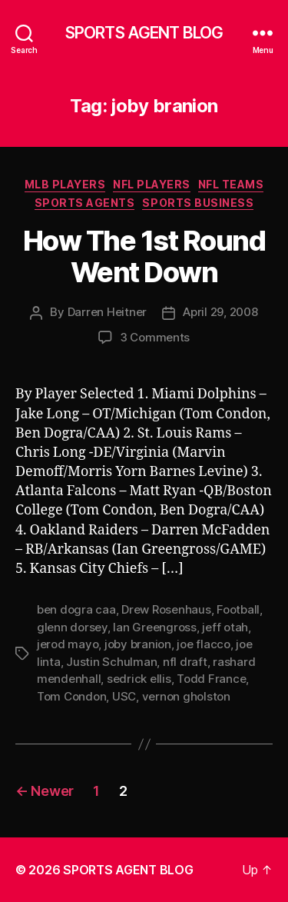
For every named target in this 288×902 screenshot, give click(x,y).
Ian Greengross (154, 627)
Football (238, 609)
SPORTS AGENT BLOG (144, 33)
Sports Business (197, 202)
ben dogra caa (76, 609)
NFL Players (151, 184)
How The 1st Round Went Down (144, 256)
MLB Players (65, 184)
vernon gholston (186, 696)
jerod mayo (67, 644)
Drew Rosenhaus (165, 609)
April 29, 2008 (220, 312)
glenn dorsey (72, 627)
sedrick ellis (139, 678)
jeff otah (225, 627)
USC (124, 696)
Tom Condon (71, 696)
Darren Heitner (107, 312)
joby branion (137, 644)
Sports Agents (85, 202)
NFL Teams (231, 184)
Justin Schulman (111, 661)
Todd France (211, 678)
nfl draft (185, 661)
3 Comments (155, 337)
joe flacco (203, 644)
